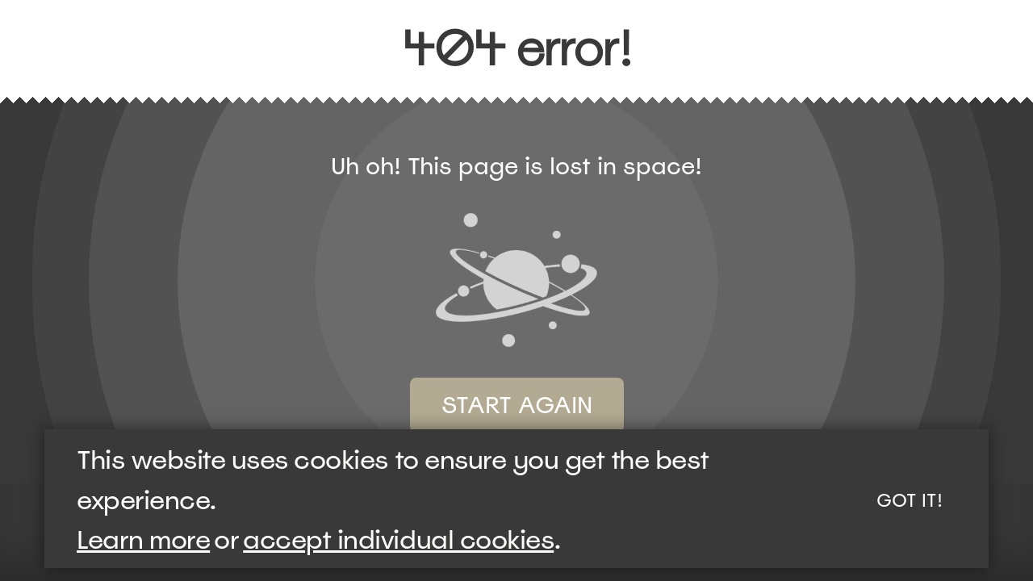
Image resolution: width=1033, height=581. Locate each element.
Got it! (909, 500)
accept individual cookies (398, 539)
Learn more (143, 539)
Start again (516, 405)
